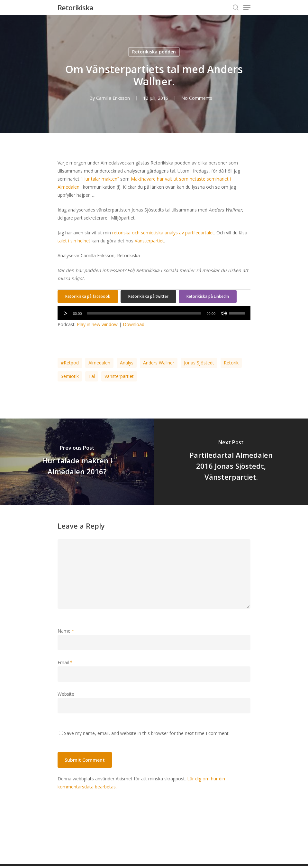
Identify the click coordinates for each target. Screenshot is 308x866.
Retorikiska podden (154, 52)
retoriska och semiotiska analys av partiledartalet (163, 233)
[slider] (144, 313)
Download (133, 324)
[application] (154, 313)
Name (66, 631)
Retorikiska (75, 7)
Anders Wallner (158, 363)
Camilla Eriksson (113, 98)
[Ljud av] (224, 313)
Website (66, 694)
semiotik (70, 376)
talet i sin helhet (74, 241)
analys (126, 363)
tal (91, 376)
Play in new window (97, 324)
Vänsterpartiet (149, 241)
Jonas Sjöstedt (199, 363)
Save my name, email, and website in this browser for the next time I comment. (147, 733)
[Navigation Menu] (246, 7)
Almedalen (99, 363)
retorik (231, 363)
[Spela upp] (65, 313)
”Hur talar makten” (100, 179)
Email (65, 662)
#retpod (70, 363)
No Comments (196, 98)
